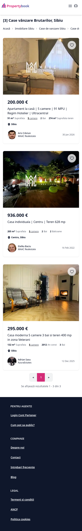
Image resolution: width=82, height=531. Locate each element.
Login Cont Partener (23, 415)
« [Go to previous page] (33, 377)
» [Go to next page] (48, 377)
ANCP (14, 509)
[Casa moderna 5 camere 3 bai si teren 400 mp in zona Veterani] (41, 334)
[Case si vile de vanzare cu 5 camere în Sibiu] (32, 118)
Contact (16, 457)
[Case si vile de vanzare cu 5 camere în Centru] (34, 231)
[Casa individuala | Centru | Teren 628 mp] (41, 220)
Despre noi (17, 447)
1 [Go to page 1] (41, 377)
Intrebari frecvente (23, 467)
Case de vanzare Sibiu (52, 28)
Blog (13, 477)
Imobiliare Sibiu (24, 28)
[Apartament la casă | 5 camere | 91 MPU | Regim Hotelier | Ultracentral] (41, 107)
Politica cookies (20, 519)
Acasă (6, 28)
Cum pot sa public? (23, 425)
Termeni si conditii (22, 499)
